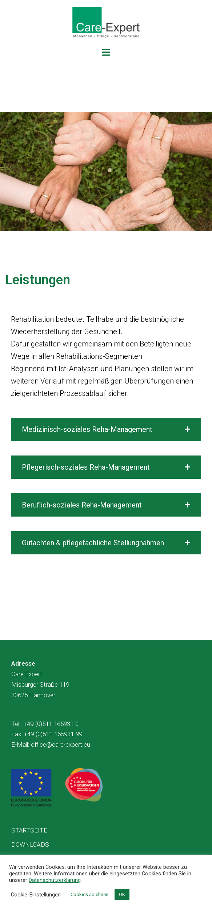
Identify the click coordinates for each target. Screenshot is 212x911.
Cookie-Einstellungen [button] (36, 894)
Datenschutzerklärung (55, 880)
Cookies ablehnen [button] (89, 894)
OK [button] (122, 894)
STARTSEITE (29, 830)
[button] (106, 429)
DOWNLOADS (30, 844)
